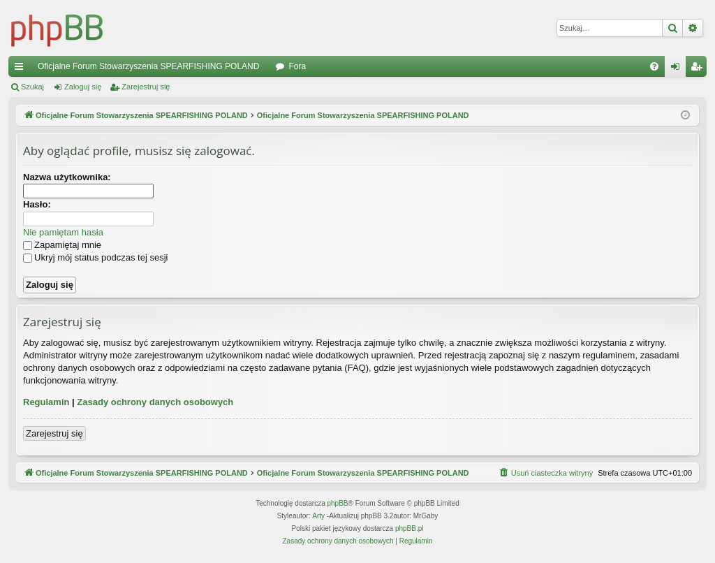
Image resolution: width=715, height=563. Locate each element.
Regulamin (46, 402)
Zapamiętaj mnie (62, 245)
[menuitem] (654, 66)
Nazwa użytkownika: (67, 177)
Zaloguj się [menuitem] (678, 69)
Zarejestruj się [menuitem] (699, 69)
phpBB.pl (409, 528)
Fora (297, 66)
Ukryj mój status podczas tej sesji (95, 257)
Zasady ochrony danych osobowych (155, 402)
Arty (318, 516)
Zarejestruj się (145, 86)
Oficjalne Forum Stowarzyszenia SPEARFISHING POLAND (148, 66)
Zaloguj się (82, 86)
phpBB (337, 503)
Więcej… (21, 69)
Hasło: (37, 204)
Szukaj (32, 86)
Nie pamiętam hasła (63, 232)
